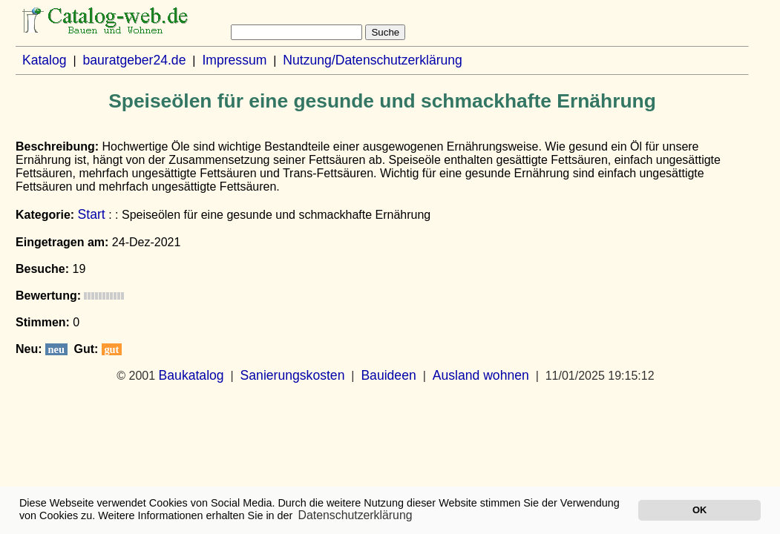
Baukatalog (191, 375)
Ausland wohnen (481, 375)
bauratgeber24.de (134, 60)
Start (91, 214)
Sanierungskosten (292, 375)
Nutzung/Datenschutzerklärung (372, 60)
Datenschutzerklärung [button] (355, 515)
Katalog (44, 60)
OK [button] (699, 509)
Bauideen (388, 375)
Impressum (234, 60)
